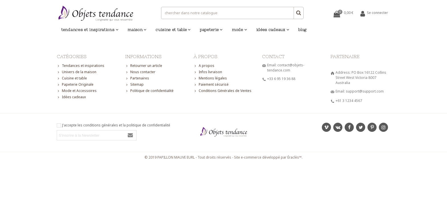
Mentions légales (210, 78)
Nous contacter (140, 72)
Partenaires (137, 78)
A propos (204, 65)
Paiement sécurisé (211, 84)
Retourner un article (143, 65)
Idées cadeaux (270, 29)
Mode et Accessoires (77, 90)
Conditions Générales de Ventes (222, 90)
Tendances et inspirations (88, 29)
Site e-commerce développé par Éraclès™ (268, 157)
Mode (237, 29)
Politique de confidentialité (149, 90)
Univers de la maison (76, 72)
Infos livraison (208, 72)
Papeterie (209, 29)
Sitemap (134, 84)
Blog (302, 29)
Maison (135, 29)
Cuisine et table (171, 29)
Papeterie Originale (75, 84)
